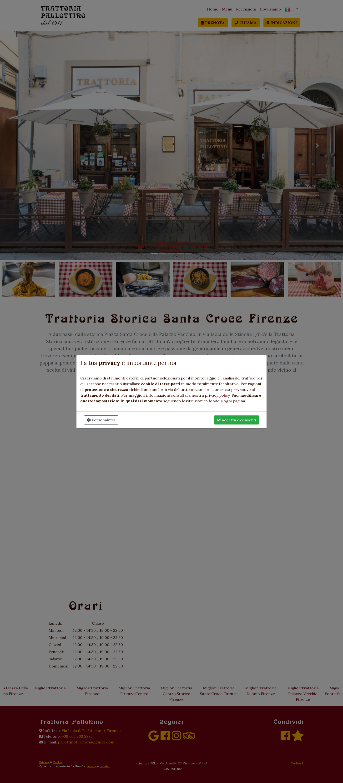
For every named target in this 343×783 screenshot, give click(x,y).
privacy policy (217, 395)
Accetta (236, 420)
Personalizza (101, 420)
